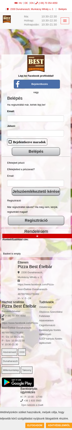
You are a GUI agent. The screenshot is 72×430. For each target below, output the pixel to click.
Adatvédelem (46, 320)
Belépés (62, 9)
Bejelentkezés (39, 84)
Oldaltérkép (45, 307)
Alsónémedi (9, 352)
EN (32, 3)
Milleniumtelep (11, 370)
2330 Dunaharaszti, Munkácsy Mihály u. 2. (30, 9)
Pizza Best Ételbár (35, 266)
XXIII (22, 352)
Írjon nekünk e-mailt (32, 405)
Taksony (26, 370)
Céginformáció (47, 325)
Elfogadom (34, 425)
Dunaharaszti (10, 361)
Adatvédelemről (59, 425)
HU (18, 3)
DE (26, 3)
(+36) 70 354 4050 (46, 3)
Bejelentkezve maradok (29, 142)
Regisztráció (36, 220)
